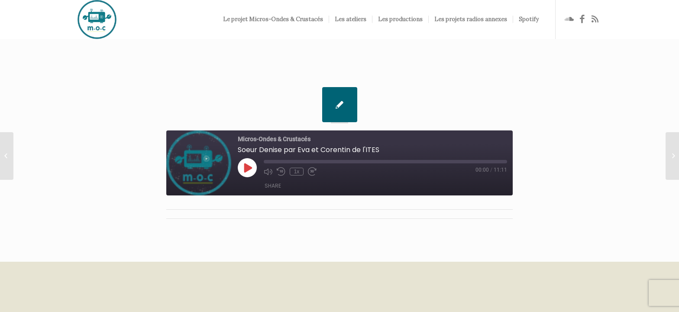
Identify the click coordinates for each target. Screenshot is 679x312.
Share (273, 185)
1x (297, 172)
